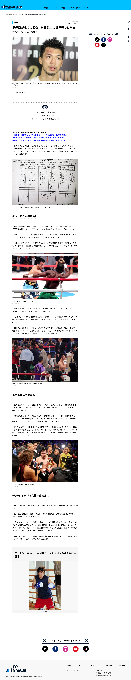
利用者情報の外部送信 (103, 676)
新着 (46, 7)
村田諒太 (22, 92)
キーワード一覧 (72, 670)
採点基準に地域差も (45, 115)
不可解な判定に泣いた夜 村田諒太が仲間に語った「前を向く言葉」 (38, 137)
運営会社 (99, 670)
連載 (63, 7)
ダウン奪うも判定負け (46, 112)
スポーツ (15, 92)
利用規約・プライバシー (104, 673)
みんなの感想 (73, 24)
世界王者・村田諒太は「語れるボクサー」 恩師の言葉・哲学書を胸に (39, 135)
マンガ (54, 7)
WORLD (87, 7)
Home (7, 14)
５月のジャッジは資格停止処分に (45, 118)
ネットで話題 (74, 7)
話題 (11, 14)
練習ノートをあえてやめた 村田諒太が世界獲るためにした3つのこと (39, 140)
